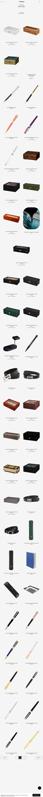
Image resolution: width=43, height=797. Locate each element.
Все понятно (36, 795)
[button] (21, 13)
